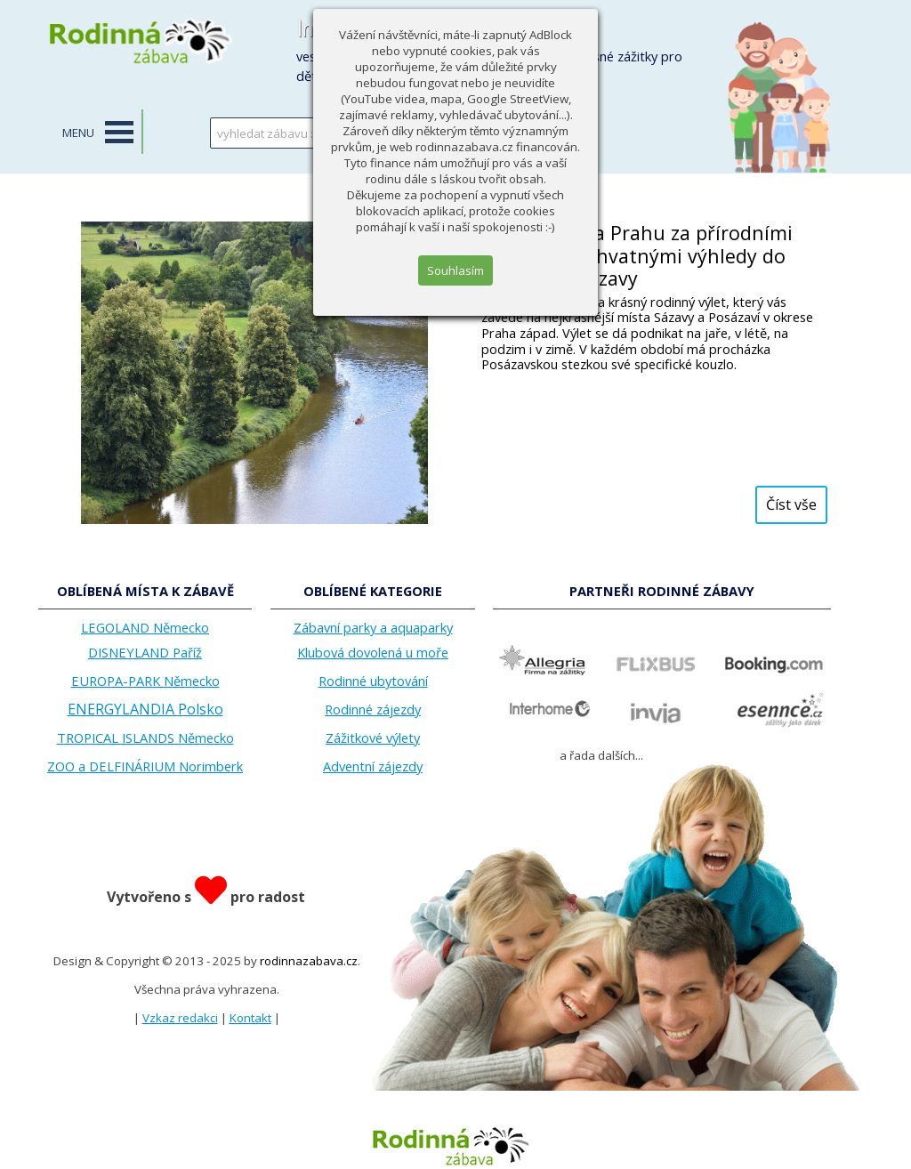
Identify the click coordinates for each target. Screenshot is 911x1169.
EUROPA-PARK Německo (145, 680)
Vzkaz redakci (180, 1018)
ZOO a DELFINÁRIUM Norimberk (145, 766)
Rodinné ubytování (373, 680)
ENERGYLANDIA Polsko (145, 709)
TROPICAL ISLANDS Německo (145, 737)
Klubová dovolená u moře (372, 652)
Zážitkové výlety (373, 737)
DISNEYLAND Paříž (145, 652)
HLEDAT (422, 133)
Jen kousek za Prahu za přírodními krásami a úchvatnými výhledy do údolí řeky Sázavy (637, 255)
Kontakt (250, 1018)
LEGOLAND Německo (145, 627)
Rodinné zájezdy (373, 709)
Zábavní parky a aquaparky (373, 627)
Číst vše (791, 504)
